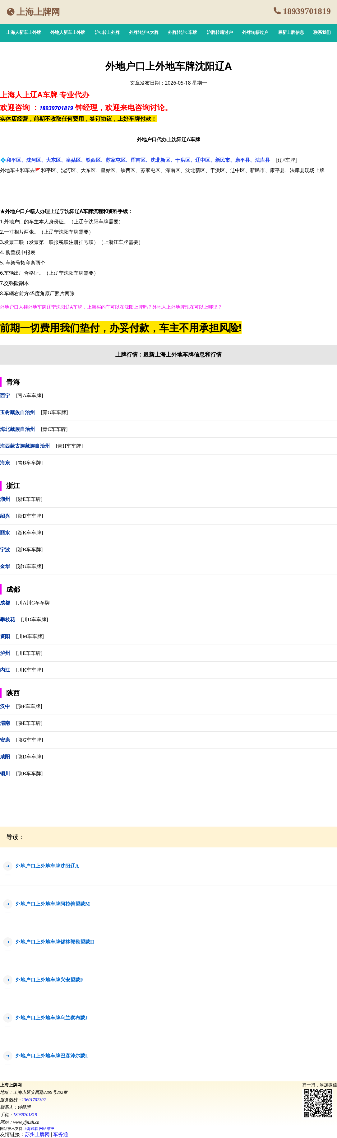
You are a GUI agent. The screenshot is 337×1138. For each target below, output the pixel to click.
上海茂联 (30, 1128)
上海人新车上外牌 (23, 32)
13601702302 (34, 1100)
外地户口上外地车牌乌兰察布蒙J (52, 1017)
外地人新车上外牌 (67, 32)
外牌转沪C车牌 (182, 32)
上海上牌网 (38, 12)
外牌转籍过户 (255, 32)
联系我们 (322, 32)
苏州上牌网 (37, 1134)
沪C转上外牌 (107, 32)
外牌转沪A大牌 (143, 32)
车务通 (60, 1134)
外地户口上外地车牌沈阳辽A (47, 866)
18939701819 (307, 11)
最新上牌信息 (291, 32)
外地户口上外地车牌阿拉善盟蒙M (53, 904)
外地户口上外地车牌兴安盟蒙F (49, 979)
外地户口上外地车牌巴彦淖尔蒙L (52, 1055)
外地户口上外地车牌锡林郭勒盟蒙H (55, 941)
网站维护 (46, 1128)
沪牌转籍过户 (220, 32)
